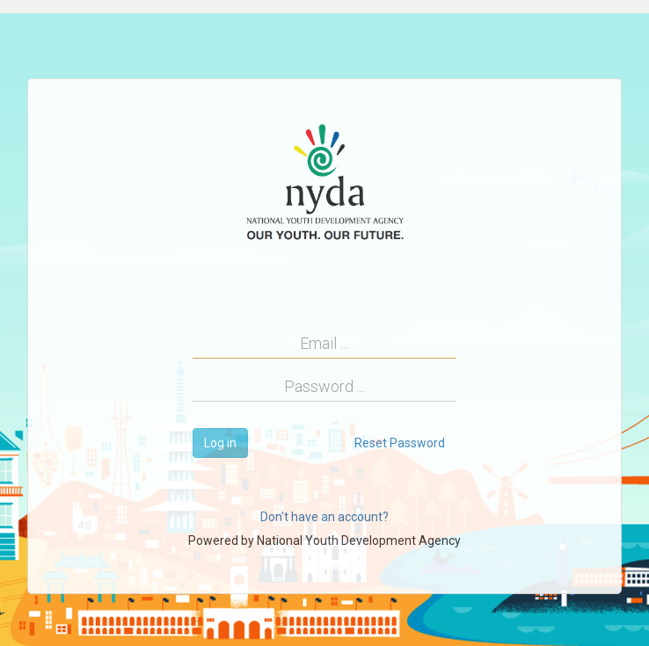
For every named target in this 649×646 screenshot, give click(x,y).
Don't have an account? (324, 517)
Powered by (324, 540)
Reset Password (399, 443)
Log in (220, 443)
